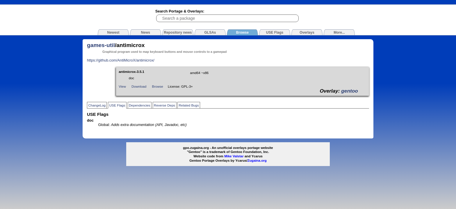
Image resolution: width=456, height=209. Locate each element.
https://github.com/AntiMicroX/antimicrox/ (120, 60)
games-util (101, 45)
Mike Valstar (234, 156)
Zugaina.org (257, 160)
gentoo (349, 91)
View (122, 86)
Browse (157, 86)
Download (138, 86)
